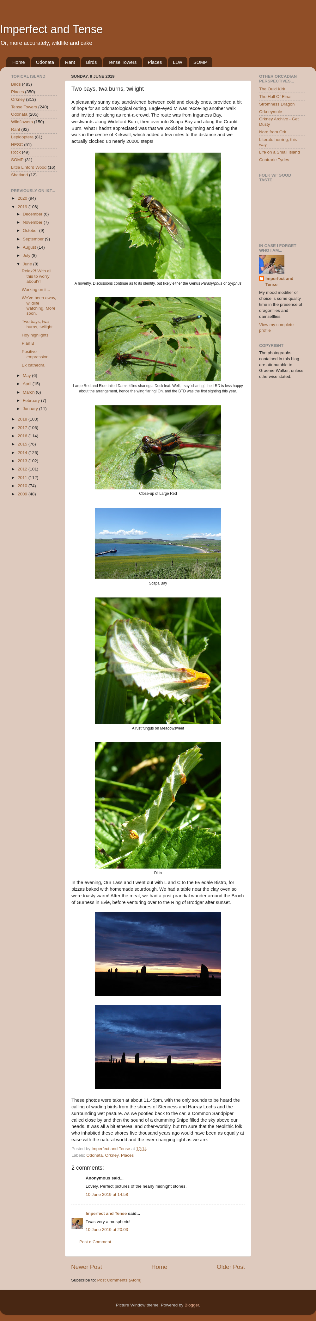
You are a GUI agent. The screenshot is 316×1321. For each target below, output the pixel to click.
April (28, 383)
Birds (91, 62)
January (31, 408)
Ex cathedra (33, 365)
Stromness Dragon (277, 104)
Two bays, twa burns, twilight (37, 324)
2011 (23, 477)
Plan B (28, 343)
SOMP (200, 62)
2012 (23, 469)
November (33, 222)
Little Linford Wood (28, 167)
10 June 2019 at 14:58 (107, 1194)
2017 (23, 427)
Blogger (192, 1305)
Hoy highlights (35, 335)
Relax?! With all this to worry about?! (37, 276)
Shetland (19, 175)
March (29, 392)
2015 (23, 444)
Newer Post (86, 1266)
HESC (17, 144)
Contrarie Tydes (274, 159)
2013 (23, 460)
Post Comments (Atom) (119, 1280)
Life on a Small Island (279, 152)
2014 (23, 452)
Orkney (112, 1155)
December (33, 214)
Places (155, 62)
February (32, 400)
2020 (23, 198)
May (27, 375)
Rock (16, 152)
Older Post (231, 1266)
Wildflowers (22, 121)
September (34, 239)
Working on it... (36, 289)
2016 (23, 435)
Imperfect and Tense (51, 29)
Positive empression (35, 354)
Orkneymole (270, 111)
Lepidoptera (22, 137)
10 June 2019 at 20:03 (107, 1229)
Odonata (45, 62)
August (30, 247)
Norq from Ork (272, 132)
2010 (23, 485)
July (27, 255)
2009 (23, 494)
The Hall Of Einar (275, 96)
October (31, 230)
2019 (23, 206)
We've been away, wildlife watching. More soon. (39, 305)
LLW (177, 62)
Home (18, 62)
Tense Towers (122, 62)
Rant (70, 62)
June (28, 264)
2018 (23, 419)
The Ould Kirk (272, 89)
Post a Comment (95, 1241)
